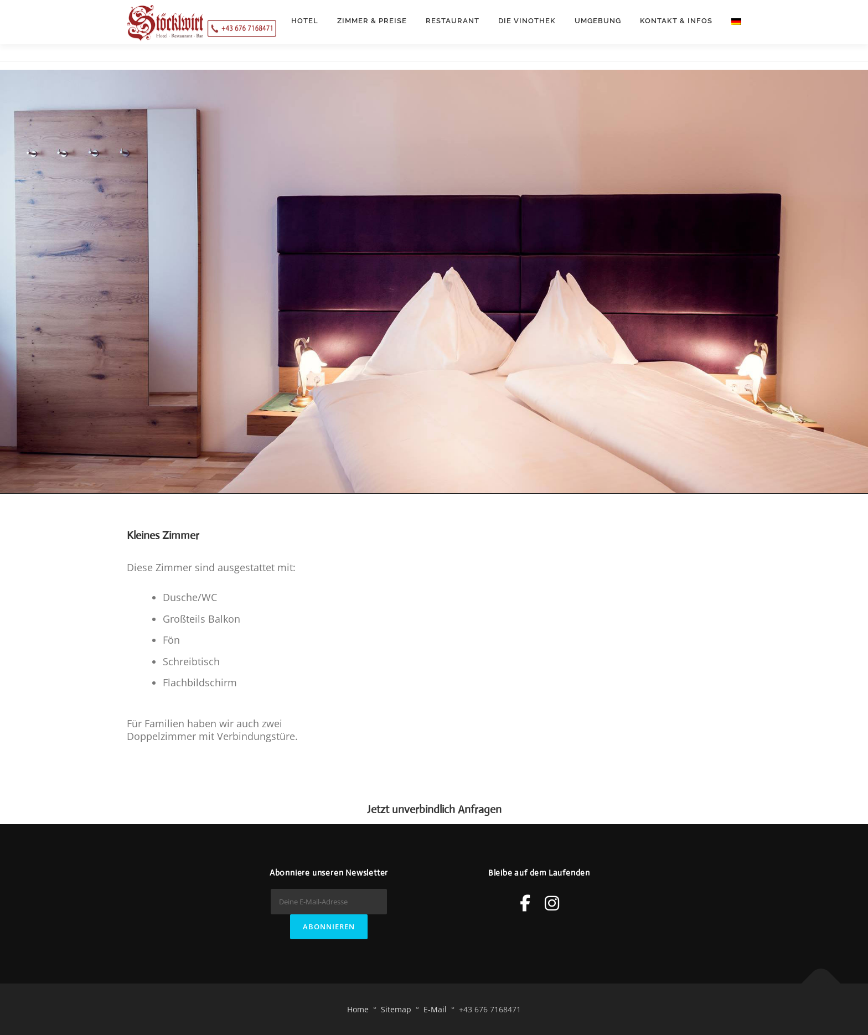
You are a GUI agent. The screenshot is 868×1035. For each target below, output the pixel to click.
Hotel (304, 21)
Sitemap (396, 1009)
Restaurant (452, 21)
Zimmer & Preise (372, 21)
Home (358, 1009)
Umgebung (598, 21)
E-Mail (435, 1009)
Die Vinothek (527, 21)
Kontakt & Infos (676, 21)
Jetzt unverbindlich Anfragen (434, 809)
